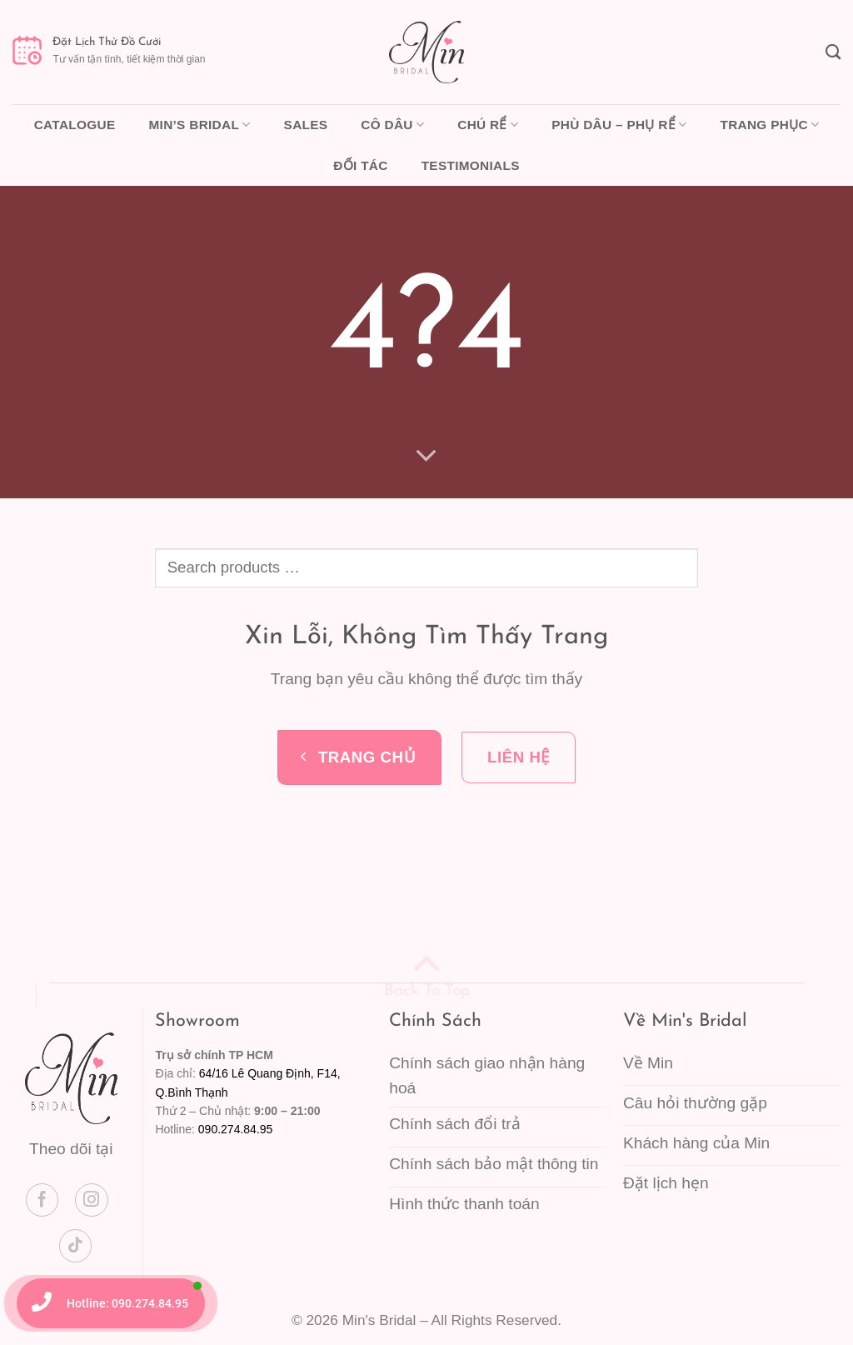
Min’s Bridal (199, 124)
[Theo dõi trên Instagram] (91, 1200)
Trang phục (769, 124)
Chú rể (487, 124)
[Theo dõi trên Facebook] (42, 1200)
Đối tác (360, 165)
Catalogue (75, 125)
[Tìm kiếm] (833, 51)
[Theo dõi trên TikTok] (75, 1245)
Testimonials (471, 165)
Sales (306, 125)
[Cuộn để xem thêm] (427, 455)
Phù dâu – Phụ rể (618, 124)
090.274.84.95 (235, 1129)
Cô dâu (392, 124)
